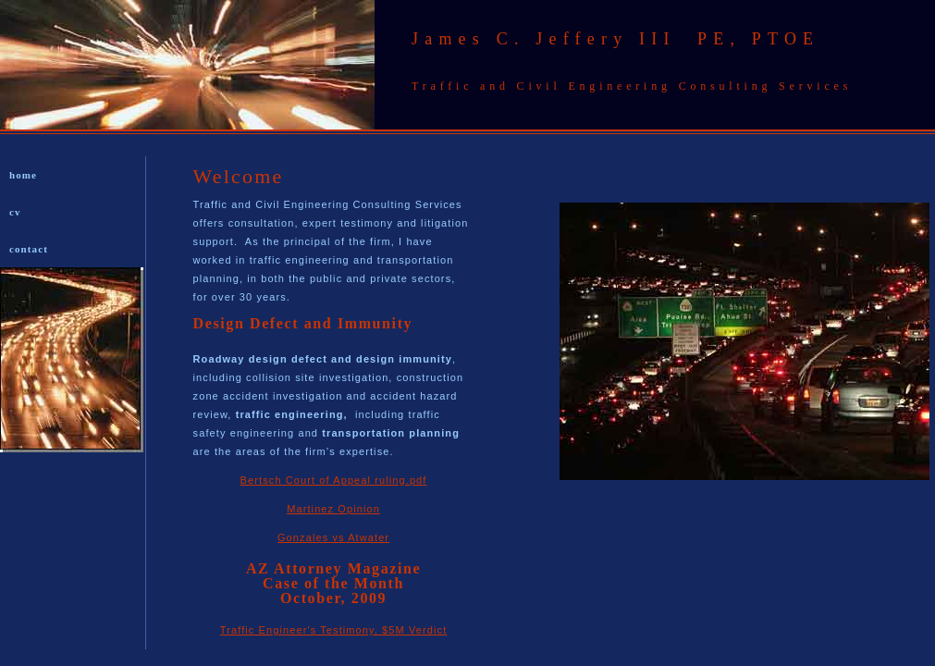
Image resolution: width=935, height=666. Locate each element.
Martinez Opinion (333, 508)
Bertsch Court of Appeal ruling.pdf (333, 480)
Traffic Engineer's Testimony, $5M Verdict (334, 629)
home (23, 174)
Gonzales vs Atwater (333, 537)
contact (28, 248)
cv (15, 211)
